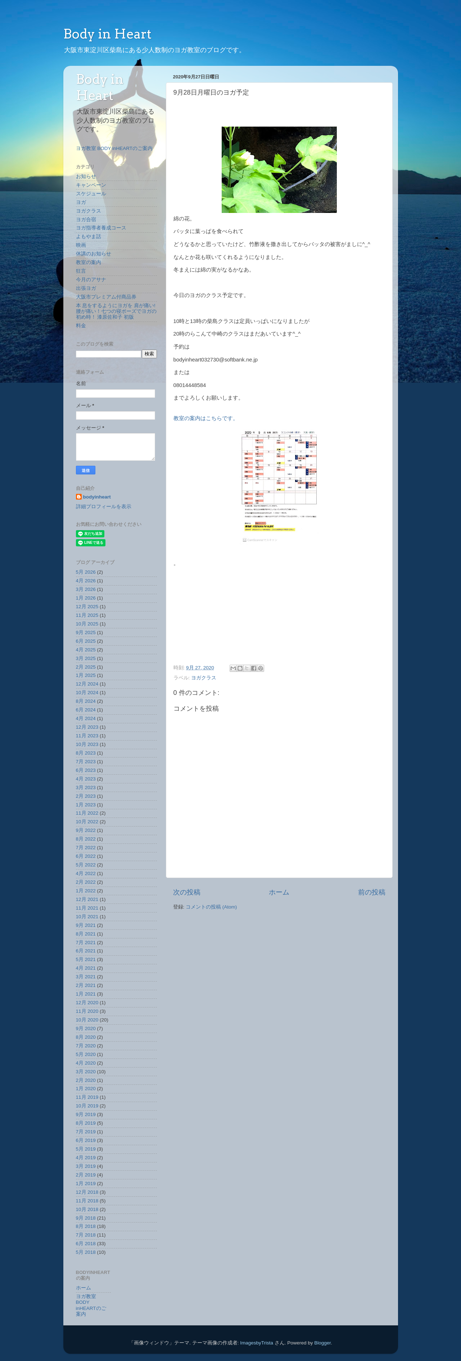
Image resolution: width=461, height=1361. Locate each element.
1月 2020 (86, 1088)
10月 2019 (87, 1106)
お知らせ (86, 176)
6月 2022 (86, 856)
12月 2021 (87, 899)
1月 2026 (86, 598)
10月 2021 (87, 916)
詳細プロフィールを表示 (103, 506)
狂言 (81, 271)
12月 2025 (87, 606)
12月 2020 (87, 1002)
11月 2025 (87, 615)
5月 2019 (86, 1149)
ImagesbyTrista (256, 1343)
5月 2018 (86, 1252)
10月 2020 (87, 1020)
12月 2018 (87, 1192)
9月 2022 (86, 830)
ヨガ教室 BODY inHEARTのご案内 (114, 148)
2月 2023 (86, 796)
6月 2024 (86, 710)
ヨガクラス (203, 677)
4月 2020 (86, 1063)
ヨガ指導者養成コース (101, 228)
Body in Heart (107, 34)
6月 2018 (86, 1243)
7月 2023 (86, 761)
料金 (81, 325)
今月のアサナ (91, 279)
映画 (81, 245)
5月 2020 (86, 1054)
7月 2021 (86, 942)
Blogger (322, 1343)
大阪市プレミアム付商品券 (106, 297)
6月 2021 (86, 950)
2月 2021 (86, 985)
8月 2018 (86, 1226)
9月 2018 (86, 1218)
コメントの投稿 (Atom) (211, 907)
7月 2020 (86, 1045)
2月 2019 (86, 1175)
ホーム (279, 892)
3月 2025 (86, 658)
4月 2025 (86, 649)
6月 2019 (86, 1140)
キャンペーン (91, 185)
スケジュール (91, 193)
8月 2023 (86, 753)
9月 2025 (86, 632)
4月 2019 (86, 1157)
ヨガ (81, 202)
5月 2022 (86, 865)
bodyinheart (97, 497)
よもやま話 (88, 236)
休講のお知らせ (93, 253)
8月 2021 (86, 934)
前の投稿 (371, 892)
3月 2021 (86, 976)
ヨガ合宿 (86, 219)
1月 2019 (86, 1183)
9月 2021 (86, 925)
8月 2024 (86, 701)
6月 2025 (86, 641)
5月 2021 (86, 959)
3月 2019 (86, 1166)
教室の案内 (88, 262)
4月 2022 (86, 873)
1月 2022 (86, 890)
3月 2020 (86, 1071)
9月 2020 (86, 1028)
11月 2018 (87, 1200)
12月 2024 (87, 684)
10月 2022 (87, 821)
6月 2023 (86, 770)
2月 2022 (86, 882)
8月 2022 (86, 839)
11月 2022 (87, 813)
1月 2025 (86, 675)
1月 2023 (86, 804)
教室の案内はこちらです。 (205, 418)
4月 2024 (86, 718)
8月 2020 (86, 1037)
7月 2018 (86, 1235)
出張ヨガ (86, 288)
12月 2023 (87, 727)
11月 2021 (87, 908)
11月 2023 (87, 735)
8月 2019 (86, 1123)
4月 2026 (86, 580)
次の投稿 (186, 892)
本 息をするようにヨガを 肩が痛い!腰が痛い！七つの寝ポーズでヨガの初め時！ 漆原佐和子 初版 (116, 311)
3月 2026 (86, 589)
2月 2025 (86, 667)
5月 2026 (86, 572)
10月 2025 (87, 624)
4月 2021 (86, 968)
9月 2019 (86, 1114)
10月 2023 (87, 744)
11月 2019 (87, 1097)
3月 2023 (86, 787)
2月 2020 (86, 1080)
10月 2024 (87, 692)
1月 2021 (86, 994)
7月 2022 (86, 847)
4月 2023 (86, 779)
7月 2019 (86, 1131)
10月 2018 (87, 1209)
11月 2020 (87, 1011)
